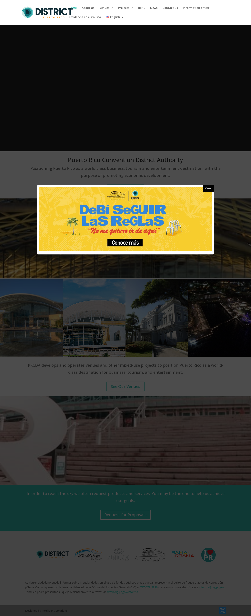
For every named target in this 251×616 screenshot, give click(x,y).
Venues (104, 8)
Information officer (196, 8)
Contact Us (170, 8)
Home (73, 8)
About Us (88, 8)
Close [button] (208, 188)
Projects (123, 8)
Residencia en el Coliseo (85, 17)
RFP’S (141, 8)
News (153, 8)
